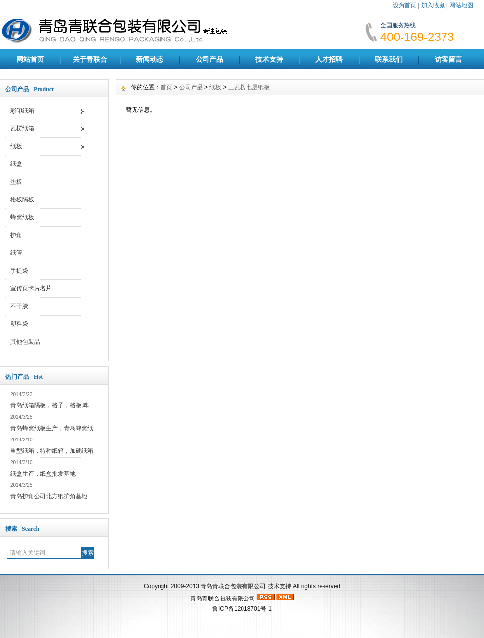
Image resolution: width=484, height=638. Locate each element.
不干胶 (19, 306)
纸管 (16, 252)
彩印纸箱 (22, 110)
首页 (166, 87)
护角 (16, 235)
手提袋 (19, 270)
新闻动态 (149, 59)
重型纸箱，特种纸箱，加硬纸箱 (51, 450)
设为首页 (404, 5)
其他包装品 (25, 341)
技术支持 (269, 59)
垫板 (16, 181)
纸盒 (16, 163)
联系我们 (389, 59)
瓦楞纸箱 (22, 128)
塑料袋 (19, 323)
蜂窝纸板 (22, 217)
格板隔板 (22, 199)
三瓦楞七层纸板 (249, 87)
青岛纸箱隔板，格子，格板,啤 (49, 405)
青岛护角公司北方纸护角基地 (48, 496)
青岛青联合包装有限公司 (233, 586)
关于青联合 (90, 59)
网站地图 (461, 5)
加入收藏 (433, 5)
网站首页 (30, 59)
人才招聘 (329, 59)
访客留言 (448, 59)
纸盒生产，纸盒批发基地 (43, 473)
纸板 (16, 146)
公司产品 (209, 59)
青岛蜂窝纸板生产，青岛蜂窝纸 (51, 428)
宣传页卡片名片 (31, 288)
